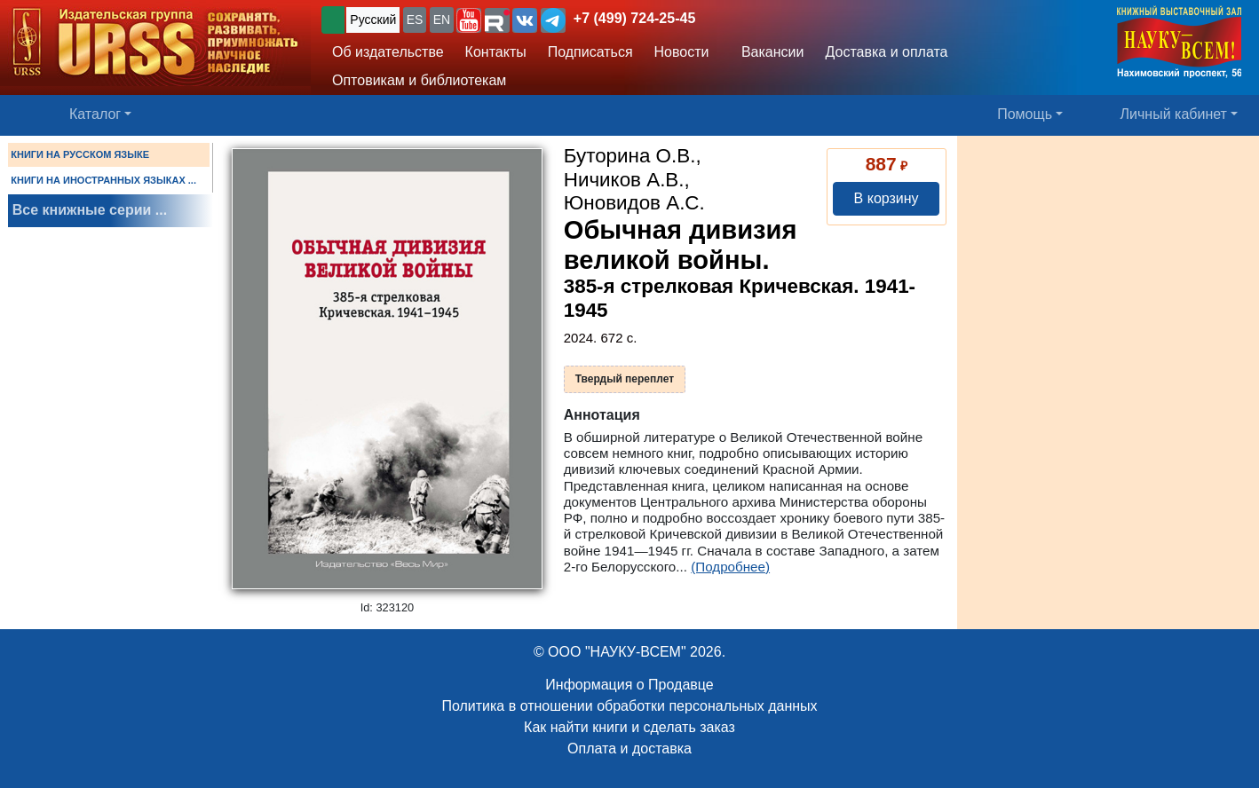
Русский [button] (373, 19)
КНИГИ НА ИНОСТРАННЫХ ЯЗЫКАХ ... (103, 180)
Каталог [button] (95, 114)
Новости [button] (681, 51)
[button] (468, 20)
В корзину (886, 198)
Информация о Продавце (629, 684)
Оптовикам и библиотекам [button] (419, 80)
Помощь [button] (1024, 114)
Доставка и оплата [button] (886, 51)
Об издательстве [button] (388, 51)
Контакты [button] (496, 51)
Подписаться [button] (590, 51)
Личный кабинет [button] (1173, 114)
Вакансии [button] (768, 51)
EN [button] (441, 19)
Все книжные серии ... (89, 209)
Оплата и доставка (629, 748)
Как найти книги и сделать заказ (629, 727)
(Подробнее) (730, 566)
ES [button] (415, 19)
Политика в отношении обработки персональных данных (629, 705)
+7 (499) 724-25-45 (634, 18)
